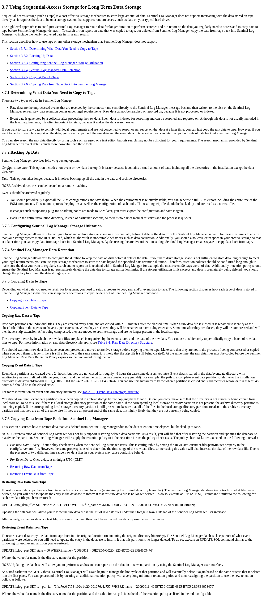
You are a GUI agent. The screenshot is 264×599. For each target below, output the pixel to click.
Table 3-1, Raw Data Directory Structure (125, 342)
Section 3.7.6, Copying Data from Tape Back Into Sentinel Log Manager (59, 84)
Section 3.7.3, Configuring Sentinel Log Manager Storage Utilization (56, 63)
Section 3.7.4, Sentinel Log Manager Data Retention (45, 70)
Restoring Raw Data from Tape (31, 466)
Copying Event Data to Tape (29, 307)
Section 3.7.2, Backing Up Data (31, 56)
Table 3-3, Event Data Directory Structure (110, 392)
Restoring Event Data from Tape (32, 474)
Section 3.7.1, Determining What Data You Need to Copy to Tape (54, 48)
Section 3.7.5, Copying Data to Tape (34, 77)
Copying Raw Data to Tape (28, 300)
